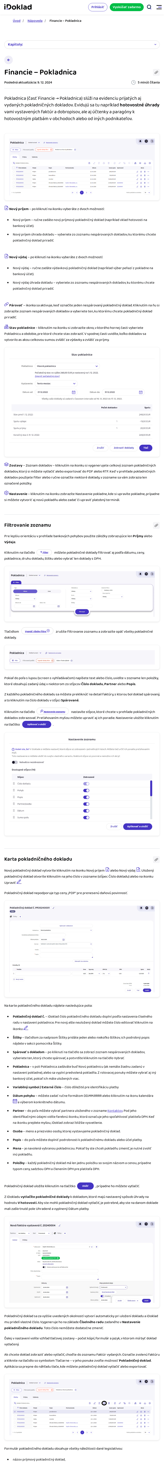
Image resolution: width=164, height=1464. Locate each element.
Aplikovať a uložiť (36, 724)
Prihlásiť (97, 7)
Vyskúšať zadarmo (127, 7)
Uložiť (85, 1186)
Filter (44, 552)
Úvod (16, 21)
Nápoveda (35, 21)
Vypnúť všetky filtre (37, 631)
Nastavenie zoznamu (52, 711)
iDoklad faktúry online (18, 7)
